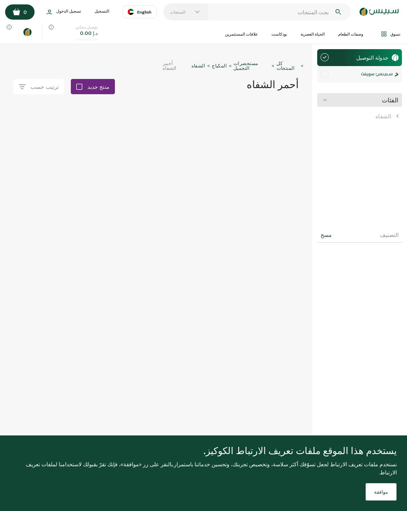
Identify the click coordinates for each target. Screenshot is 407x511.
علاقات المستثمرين (241, 34)
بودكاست (279, 34)
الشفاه (387, 116)
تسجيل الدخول (63, 12)
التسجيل (102, 10)
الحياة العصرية (313, 34)
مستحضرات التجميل (245, 65)
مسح (326, 235)
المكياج (219, 65)
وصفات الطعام (350, 34)
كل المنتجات (285, 65)
